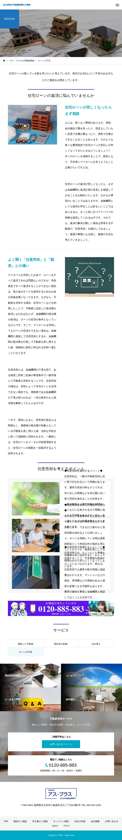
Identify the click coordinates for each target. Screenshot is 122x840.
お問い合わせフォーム (61, 744)
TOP (6, 821)
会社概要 (95, 821)
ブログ (66, 825)
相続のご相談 (20, 821)
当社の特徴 (79, 821)
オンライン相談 (61, 821)
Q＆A (55, 825)
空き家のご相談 (40, 821)
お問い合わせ (111, 821)
